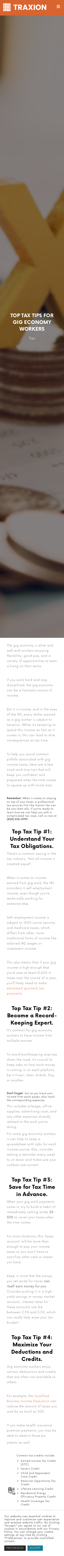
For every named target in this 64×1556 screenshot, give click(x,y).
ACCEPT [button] (35, 1548)
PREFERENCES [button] (15, 1548)
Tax (32, 338)
